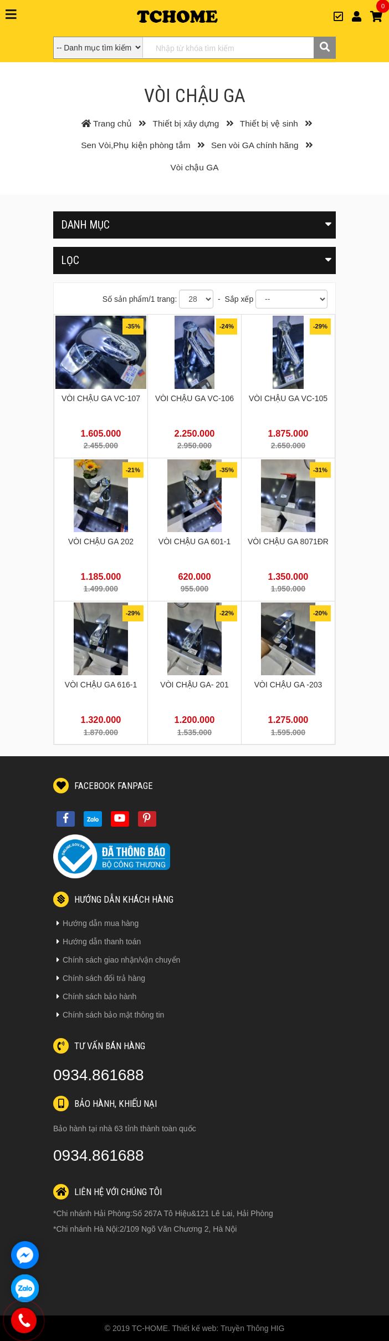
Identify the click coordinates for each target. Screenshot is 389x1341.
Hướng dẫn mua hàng (98, 923)
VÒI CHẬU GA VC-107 (101, 398)
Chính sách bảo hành (96, 996)
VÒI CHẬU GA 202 (101, 541)
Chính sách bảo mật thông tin (110, 1014)
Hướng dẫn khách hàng (113, 899)
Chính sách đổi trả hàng (101, 978)
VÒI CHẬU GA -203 (288, 684)
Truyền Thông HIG (252, 1328)
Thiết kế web (194, 1328)
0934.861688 (98, 1075)
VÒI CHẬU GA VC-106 (194, 398)
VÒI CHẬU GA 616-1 (101, 684)
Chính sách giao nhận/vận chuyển (118, 959)
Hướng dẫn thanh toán (99, 941)
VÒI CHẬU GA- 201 (194, 684)
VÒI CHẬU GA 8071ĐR (288, 541)
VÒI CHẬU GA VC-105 (288, 398)
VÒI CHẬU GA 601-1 (194, 541)
